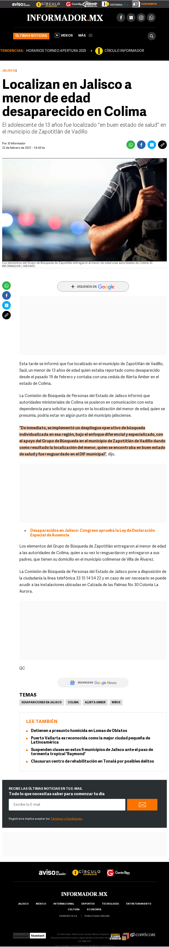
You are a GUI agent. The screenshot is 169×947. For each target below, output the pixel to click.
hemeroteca (68, 916)
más (85, 35)
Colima (73, 702)
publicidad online (97, 916)
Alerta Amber (95, 702)
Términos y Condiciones (66, 818)
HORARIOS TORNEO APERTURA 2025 (56, 51)
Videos (64, 35)
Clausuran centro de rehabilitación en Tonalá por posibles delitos (92, 762)
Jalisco (8, 70)
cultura (74, 909)
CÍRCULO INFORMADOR (124, 51)
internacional (63, 904)
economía (94, 909)
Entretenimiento (138, 904)
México (41, 904)
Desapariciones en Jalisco (42, 702)
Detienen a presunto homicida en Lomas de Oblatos (79, 731)
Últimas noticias (31, 36)
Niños (116, 702)
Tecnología (110, 904)
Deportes (88, 904)
